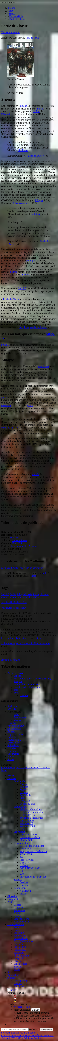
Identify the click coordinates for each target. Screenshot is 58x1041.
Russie (28, 594)
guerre (4, 397)
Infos (16, 714)
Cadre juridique (21, 980)
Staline (35, 594)
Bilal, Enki (15, 537)
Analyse (18, 681)
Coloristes (12, 748)
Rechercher (34, 1029)
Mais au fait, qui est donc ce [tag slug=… (34, 678)
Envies (10, 756)
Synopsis (18, 675)
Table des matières (10, 32)
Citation (24, 695)
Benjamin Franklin (10, 660)
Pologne (23, 106)
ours (12, 597)
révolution (23, 150)
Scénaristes (13, 745)
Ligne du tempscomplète (15, 735)
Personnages (20, 717)
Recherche (12, 706)
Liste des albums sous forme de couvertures (23, 567)
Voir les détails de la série (14, 602)
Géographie (13, 753)
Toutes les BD (14, 739)
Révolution (6, 114)
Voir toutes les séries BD (13, 607)
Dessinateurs (13, 742)
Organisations (14, 728)
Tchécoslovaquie (21, 203)
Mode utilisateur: (22, 1009)
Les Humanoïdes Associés (24, 546)
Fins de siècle (32, 37)
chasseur (44, 594)
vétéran (36, 111)
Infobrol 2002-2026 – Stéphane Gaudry (21, 1038)
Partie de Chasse (35, 155)
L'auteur (18, 983)
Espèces (11, 731)
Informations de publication (27, 684)
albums (17, 720)
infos (45, 573)
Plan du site (19, 986)
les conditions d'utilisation (14, 638)
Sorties (10, 759)
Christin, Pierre (19, 540)
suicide (35, 474)
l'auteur (37, 638)
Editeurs (11, 751)
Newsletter (19, 1006)
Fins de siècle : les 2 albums (27, 687)
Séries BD (12, 709)
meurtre (13, 271)
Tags (16, 689)
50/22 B (22, 288)
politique (36, 214)
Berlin (40, 108)
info (28, 1006)
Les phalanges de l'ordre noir (33, 327)
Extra (16, 692)
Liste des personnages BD (15, 724)
